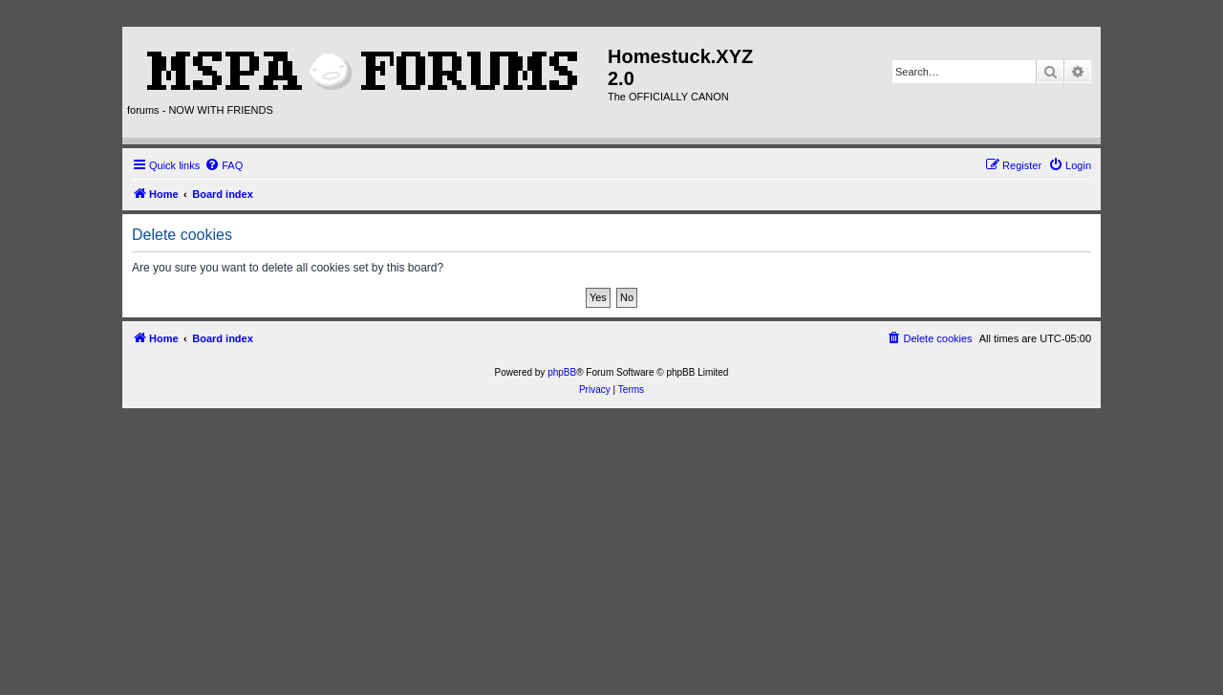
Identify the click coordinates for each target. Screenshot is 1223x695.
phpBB (561, 372)
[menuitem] (223, 165)
